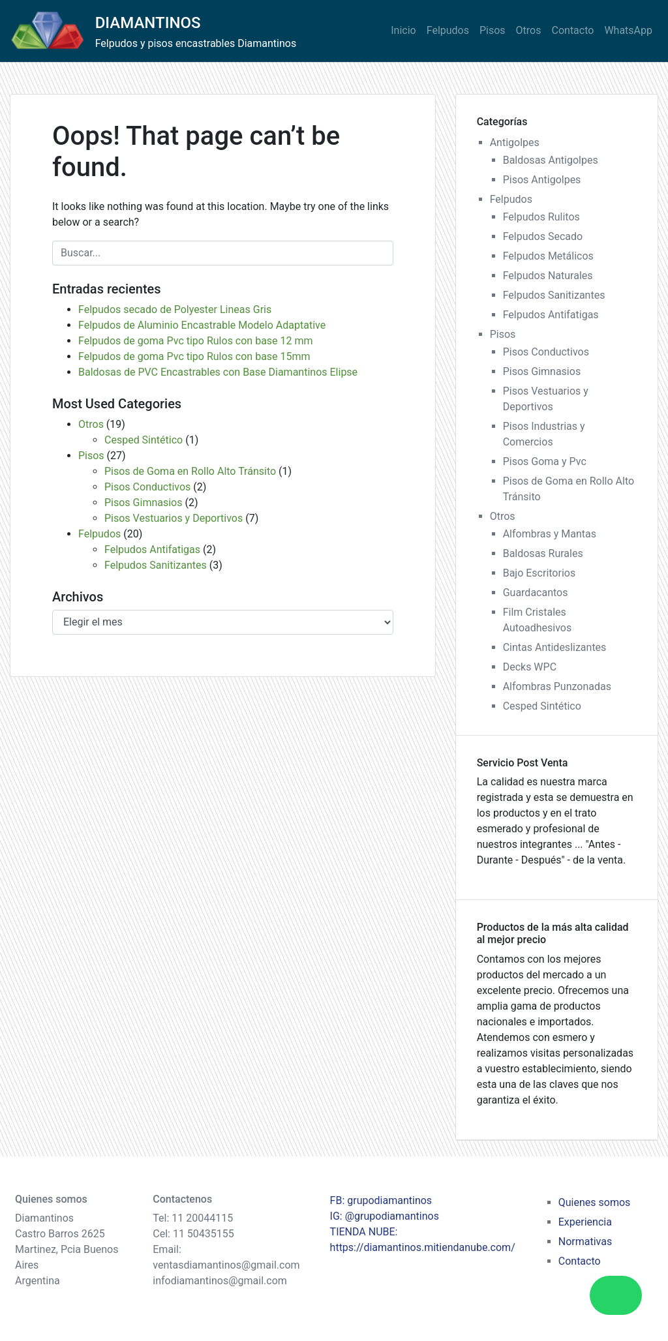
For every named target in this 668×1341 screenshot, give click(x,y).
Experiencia (585, 1222)
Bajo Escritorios (539, 573)
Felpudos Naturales (548, 275)
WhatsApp (628, 30)
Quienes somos (594, 1202)
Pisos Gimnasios (143, 502)
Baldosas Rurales (543, 553)
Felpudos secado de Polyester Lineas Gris (174, 309)
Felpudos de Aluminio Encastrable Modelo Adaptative (202, 325)
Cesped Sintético (143, 440)
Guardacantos (535, 592)
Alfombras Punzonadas (557, 686)
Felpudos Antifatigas (152, 549)
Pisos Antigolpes (542, 179)
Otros (528, 30)
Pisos (492, 30)
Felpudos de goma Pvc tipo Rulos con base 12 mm (195, 341)
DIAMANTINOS (148, 23)
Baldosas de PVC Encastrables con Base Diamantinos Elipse (217, 372)
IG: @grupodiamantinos (384, 1216)
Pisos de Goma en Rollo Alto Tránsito (190, 471)
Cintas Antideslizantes (555, 647)
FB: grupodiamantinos (381, 1200)
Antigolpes (514, 142)
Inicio (403, 30)
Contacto (573, 30)
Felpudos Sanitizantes (155, 565)
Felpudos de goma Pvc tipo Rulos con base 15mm (194, 356)
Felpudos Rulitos (541, 217)
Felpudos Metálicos (548, 256)
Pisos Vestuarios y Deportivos (173, 518)
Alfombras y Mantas (549, 534)
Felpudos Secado (543, 236)
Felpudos (448, 30)
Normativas (585, 1241)
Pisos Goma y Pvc (544, 461)
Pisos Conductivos (147, 487)
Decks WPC (529, 667)
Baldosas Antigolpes (550, 160)
